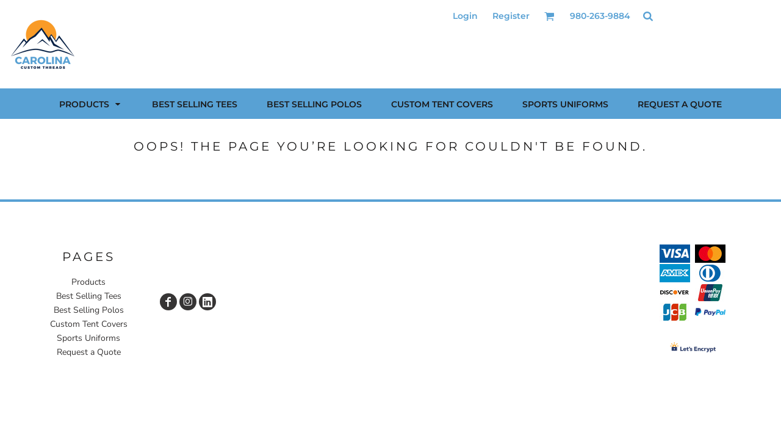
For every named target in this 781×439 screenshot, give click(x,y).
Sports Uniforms (88, 338)
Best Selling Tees (88, 296)
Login (465, 15)
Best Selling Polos (89, 310)
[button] (549, 16)
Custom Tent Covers (89, 324)
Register (511, 15)
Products (88, 282)
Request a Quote (89, 352)
